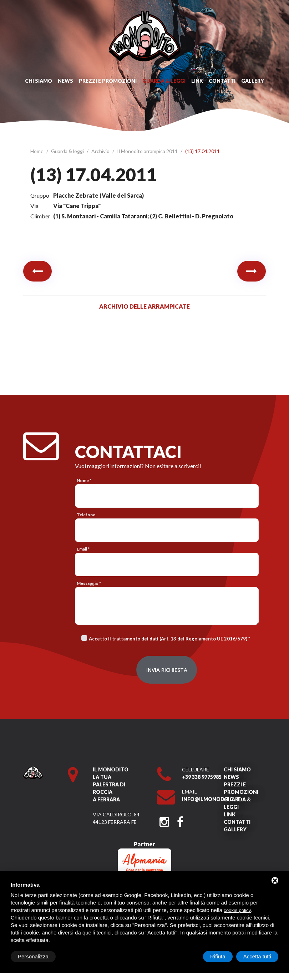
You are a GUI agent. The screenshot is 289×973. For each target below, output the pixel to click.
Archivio (101, 151)
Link (197, 81)
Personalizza (33, 956)
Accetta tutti (257, 956)
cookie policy (237, 910)
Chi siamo (38, 81)
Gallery (252, 81)
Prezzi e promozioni (108, 81)
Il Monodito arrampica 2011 (148, 151)
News (65, 81)
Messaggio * (89, 583)
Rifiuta (217, 956)
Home (37, 151)
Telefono (86, 514)
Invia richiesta (166, 669)
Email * (83, 549)
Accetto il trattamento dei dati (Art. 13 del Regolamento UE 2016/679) (168, 639)
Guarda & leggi (164, 81)
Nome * (84, 480)
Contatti (222, 81)
